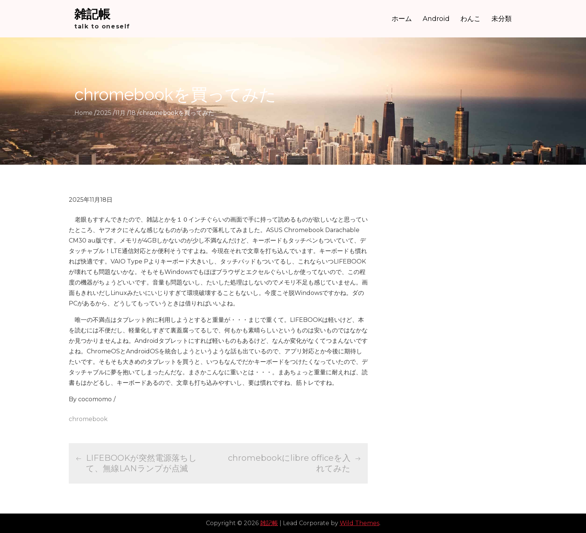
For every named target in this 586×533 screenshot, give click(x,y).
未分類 (501, 19)
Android (436, 19)
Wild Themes (359, 523)
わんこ (470, 19)
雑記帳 (92, 14)
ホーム (402, 19)
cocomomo (95, 399)
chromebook (88, 419)
